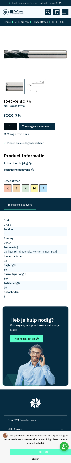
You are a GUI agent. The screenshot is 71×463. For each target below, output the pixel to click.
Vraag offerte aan (18, 134)
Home (7, 22)
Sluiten (35, 459)
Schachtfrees (40, 22)
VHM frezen (22, 22)
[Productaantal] (10, 126)
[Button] (48, 12)
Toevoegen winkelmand (36, 126)
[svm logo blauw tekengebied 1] (13, 12)
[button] (65, 12)
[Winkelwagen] (56, 12)
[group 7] (35, 403)
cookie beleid (37, 443)
